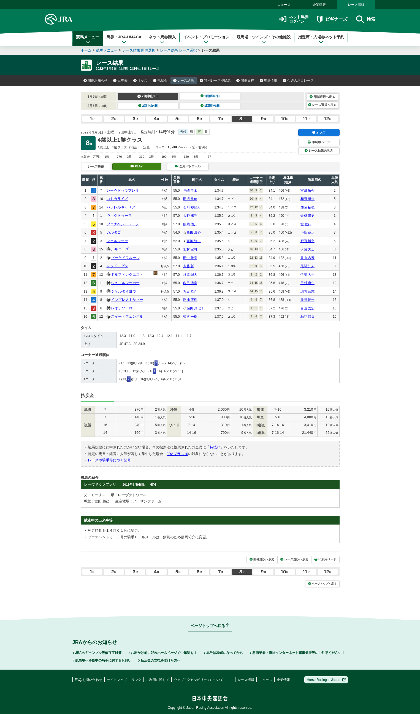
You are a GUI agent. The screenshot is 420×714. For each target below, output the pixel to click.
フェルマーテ (117, 241)
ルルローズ (120, 249)
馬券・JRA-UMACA (124, 39)
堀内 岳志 (307, 291)
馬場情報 (268, 80)
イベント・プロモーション (206, 39)
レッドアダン (117, 266)
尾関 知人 (307, 266)
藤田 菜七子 (195, 308)
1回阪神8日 (210, 105)
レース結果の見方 (319, 150)
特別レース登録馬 (215, 80)
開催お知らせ (95, 80)
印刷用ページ (319, 142)
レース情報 (356, 5)
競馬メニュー (87, 39)
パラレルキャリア (121, 207)
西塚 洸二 (193, 241)
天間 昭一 (307, 300)
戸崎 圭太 (190, 190)
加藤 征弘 (307, 207)
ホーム (86, 50)
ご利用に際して (157, 680)
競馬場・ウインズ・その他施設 (264, 39)
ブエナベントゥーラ (123, 224)
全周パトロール (187, 166)
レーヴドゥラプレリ (123, 190)
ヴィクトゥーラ (119, 215)
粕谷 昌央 (307, 317)
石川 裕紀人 (191, 207)
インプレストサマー (127, 300)
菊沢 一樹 (190, 317)
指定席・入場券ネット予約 (321, 39)
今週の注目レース (298, 80)
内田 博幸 (190, 283)
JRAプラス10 (177, 454)
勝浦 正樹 (190, 300)
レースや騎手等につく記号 (109, 460)
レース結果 (183, 80)
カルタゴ (114, 232)
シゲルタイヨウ (123, 291)
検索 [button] (365, 19)
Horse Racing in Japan (326, 680)
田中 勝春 (190, 258)
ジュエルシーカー (125, 283)
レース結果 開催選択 (139, 50)
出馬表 (120, 80)
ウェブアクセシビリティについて (198, 680)
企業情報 (319, 5)
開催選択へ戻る (322, 96)
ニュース (284, 5)
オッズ (140, 80)
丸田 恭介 (190, 291)
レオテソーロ (121, 308)
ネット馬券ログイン (293, 19)
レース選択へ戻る (322, 104)
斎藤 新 (188, 266)
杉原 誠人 (190, 275)
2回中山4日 (148, 105)
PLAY (137, 166)
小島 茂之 (307, 232)
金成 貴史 (307, 216)
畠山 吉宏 (307, 258)
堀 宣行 (305, 224)
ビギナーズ (332, 19)
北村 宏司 (190, 249)
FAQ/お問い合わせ (88, 680)
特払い (215, 447)
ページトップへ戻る (322, 583)
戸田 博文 (307, 241)
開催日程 (245, 80)
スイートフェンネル (127, 316)
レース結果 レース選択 (178, 50)
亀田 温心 (194, 232)
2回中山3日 (148, 96)
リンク (136, 680)
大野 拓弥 (190, 216)
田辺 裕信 (190, 199)
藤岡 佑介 (190, 224)
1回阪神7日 (210, 96)
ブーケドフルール (125, 258)
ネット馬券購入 (162, 39)
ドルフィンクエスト (127, 274)
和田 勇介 (307, 199)
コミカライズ (117, 199)
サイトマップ (117, 680)
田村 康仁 (307, 283)
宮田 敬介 (307, 190)
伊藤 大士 (307, 249)
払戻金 (160, 80)
